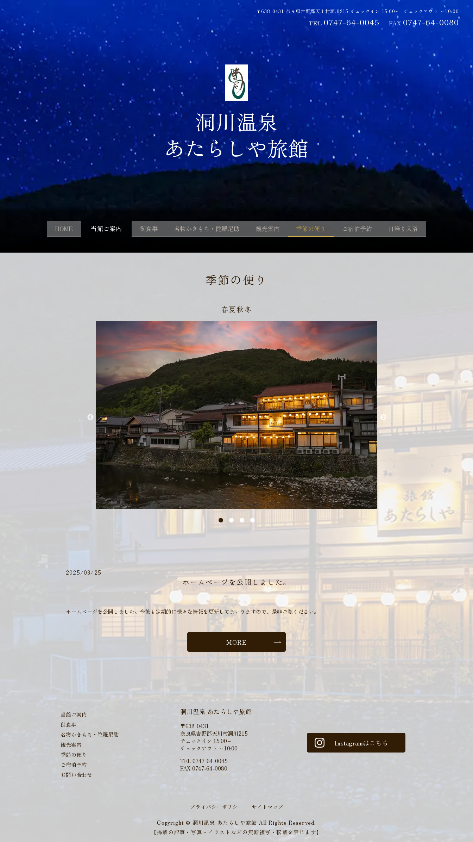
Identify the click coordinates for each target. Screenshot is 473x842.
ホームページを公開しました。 (236, 582)
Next (383, 417)
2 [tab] (231, 520)
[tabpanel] (236, 415)
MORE (236, 641)
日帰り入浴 (417, 229)
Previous (90, 417)
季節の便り (316, 229)
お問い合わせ (76, 774)
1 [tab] (221, 520)
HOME (49, 229)
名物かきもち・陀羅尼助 (202, 229)
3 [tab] (242, 520)
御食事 (138, 229)
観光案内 (268, 229)
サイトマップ (267, 806)
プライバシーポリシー (216, 806)
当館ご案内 (94, 229)
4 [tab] (252, 520)
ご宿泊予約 (366, 229)
